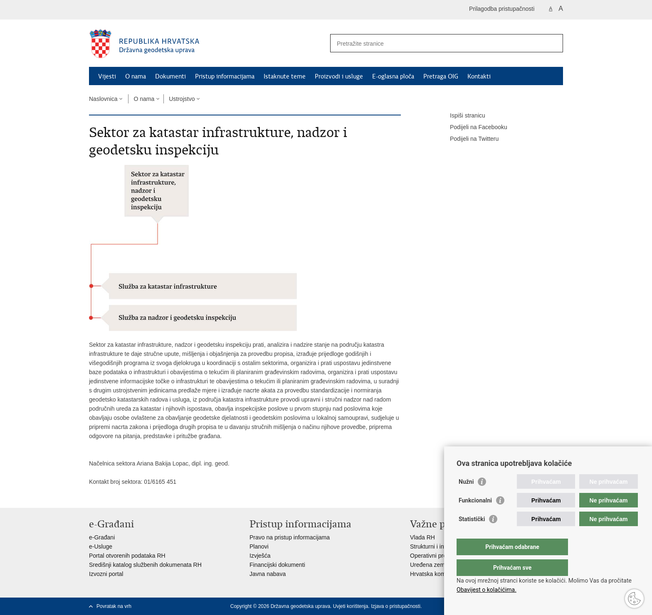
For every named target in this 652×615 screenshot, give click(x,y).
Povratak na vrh (113, 606)
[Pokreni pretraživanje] (553, 43)
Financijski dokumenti (277, 564)
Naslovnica (103, 99)
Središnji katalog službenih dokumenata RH (145, 564)
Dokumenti (170, 76)
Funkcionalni (475, 517)
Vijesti (107, 76)
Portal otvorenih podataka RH (127, 555)
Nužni (466, 498)
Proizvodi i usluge (339, 76)
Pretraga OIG (440, 76)
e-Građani (102, 537)
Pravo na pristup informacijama (289, 537)
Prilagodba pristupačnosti (501, 8)
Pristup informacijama (224, 76)
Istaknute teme (285, 76)
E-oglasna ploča (393, 76)
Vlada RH (422, 537)
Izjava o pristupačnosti (395, 606)
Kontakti (479, 76)
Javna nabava (267, 574)
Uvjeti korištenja (350, 606)
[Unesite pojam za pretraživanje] (438, 43)
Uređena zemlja (430, 564)
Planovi (259, 546)
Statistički (472, 535)
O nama (135, 76)
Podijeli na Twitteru (468, 139)
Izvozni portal (106, 574)
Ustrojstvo (182, 99)
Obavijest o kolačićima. (486, 589)
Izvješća (260, 555)
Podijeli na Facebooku (472, 127)
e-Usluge (100, 546)
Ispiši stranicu (461, 116)
